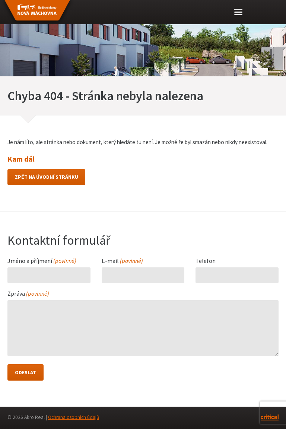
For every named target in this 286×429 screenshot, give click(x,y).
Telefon (206, 261)
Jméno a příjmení (41, 261)
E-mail (122, 261)
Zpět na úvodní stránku (46, 177)
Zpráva (28, 294)
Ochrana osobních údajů (73, 417)
